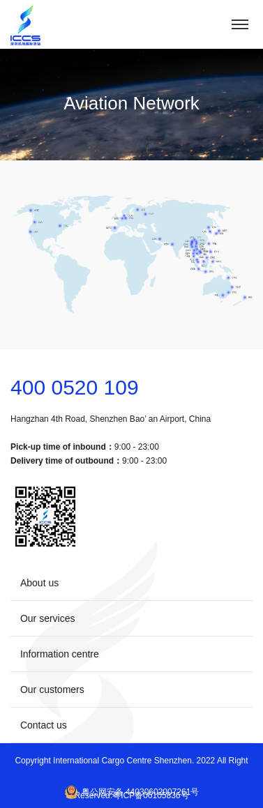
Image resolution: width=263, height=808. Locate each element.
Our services (131, 617)
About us (131, 582)
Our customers (131, 688)
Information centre (131, 653)
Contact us (131, 724)
